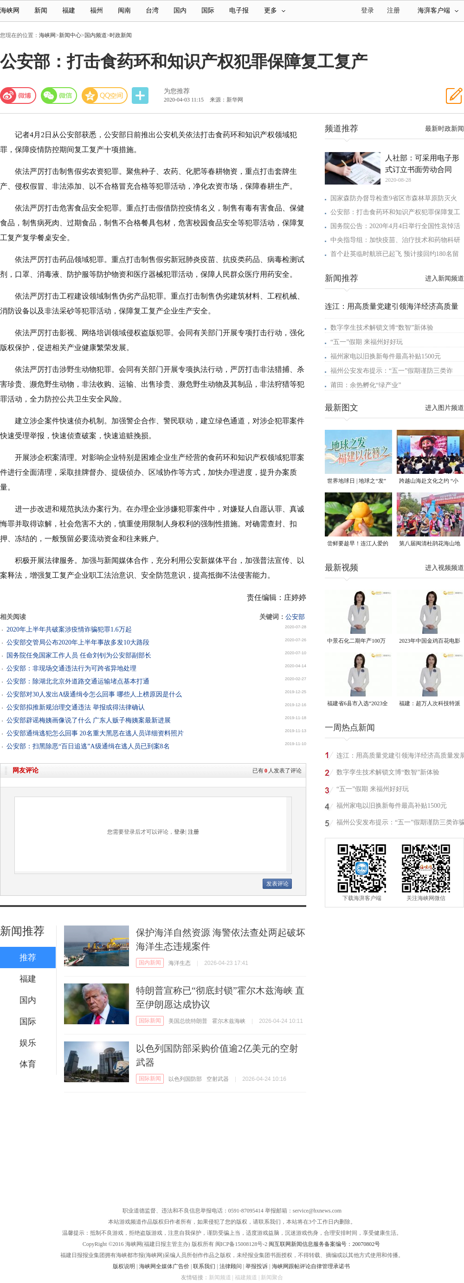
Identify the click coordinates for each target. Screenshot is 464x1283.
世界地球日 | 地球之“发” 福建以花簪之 (356, 481)
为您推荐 (177, 91)
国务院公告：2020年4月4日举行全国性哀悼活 (395, 226)
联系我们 (204, 1266)
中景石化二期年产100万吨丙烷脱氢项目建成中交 (357, 641)
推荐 (27, 957)
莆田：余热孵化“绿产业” (365, 385)
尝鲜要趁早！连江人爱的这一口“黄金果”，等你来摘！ (357, 544)
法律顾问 (230, 1266)
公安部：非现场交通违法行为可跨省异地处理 (71, 668)
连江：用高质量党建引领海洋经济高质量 (391, 306)
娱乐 (27, 1042)
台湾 (152, 10)
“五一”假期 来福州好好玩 (366, 341)
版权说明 (124, 1266)
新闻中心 (70, 35)
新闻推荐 (22, 931)
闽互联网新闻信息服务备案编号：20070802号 (324, 1244)
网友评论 (26, 770)
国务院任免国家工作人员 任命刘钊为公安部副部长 (78, 655)
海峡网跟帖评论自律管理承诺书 (311, 1266)
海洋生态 (179, 963)
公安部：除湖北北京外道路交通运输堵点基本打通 (77, 681)
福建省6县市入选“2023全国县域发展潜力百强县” (357, 704)
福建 (68, 10)
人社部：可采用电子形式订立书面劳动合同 (422, 163)
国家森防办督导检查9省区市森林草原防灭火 (393, 198)
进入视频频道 (444, 567)
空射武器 (217, 1079)
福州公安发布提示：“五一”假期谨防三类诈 (391, 370)
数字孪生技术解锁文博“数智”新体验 (381, 327)
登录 (179, 832)
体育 (27, 1064)
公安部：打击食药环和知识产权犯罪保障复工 (395, 212)
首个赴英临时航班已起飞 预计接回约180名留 (394, 253)
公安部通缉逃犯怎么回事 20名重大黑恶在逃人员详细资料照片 (95, 733)
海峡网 (9, 10)
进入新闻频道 (444, 278)
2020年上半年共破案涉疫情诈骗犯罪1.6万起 (69, 629)
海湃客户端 (438, 10)
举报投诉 (256, 1266)
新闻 (40, 10)
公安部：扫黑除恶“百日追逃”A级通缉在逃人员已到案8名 (88, 746)
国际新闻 (150, 1020)
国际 (207, 10)
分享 (141, 95)
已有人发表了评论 (277, 770)
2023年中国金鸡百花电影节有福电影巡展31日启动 (429, 641)
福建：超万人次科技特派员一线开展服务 (429, 704)
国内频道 (95, 35)
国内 (180, 10)
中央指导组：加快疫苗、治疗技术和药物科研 (395, 239)
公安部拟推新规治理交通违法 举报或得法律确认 (75, 707)
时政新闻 (121, 35)
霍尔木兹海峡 (228, 1021)
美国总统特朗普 (187, 1021)
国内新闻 (150, 962)
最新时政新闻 (444, 128)
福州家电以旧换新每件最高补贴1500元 (385, 356)
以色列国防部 (185, 1079)
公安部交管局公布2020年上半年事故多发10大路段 (77, 642)
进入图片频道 (444, 407)
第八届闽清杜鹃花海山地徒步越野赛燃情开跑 (429, 544)
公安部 (295, 616)
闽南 (124, 10)
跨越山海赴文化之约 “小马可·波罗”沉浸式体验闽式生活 (428, 481)
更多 (274, 10)
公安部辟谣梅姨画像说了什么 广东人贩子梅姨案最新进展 (88, 720)
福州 (96, 10)
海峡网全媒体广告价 (164, 1266)
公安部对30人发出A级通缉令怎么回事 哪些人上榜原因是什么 (94, 694)
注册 (393, 10)
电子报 (239, 10)
